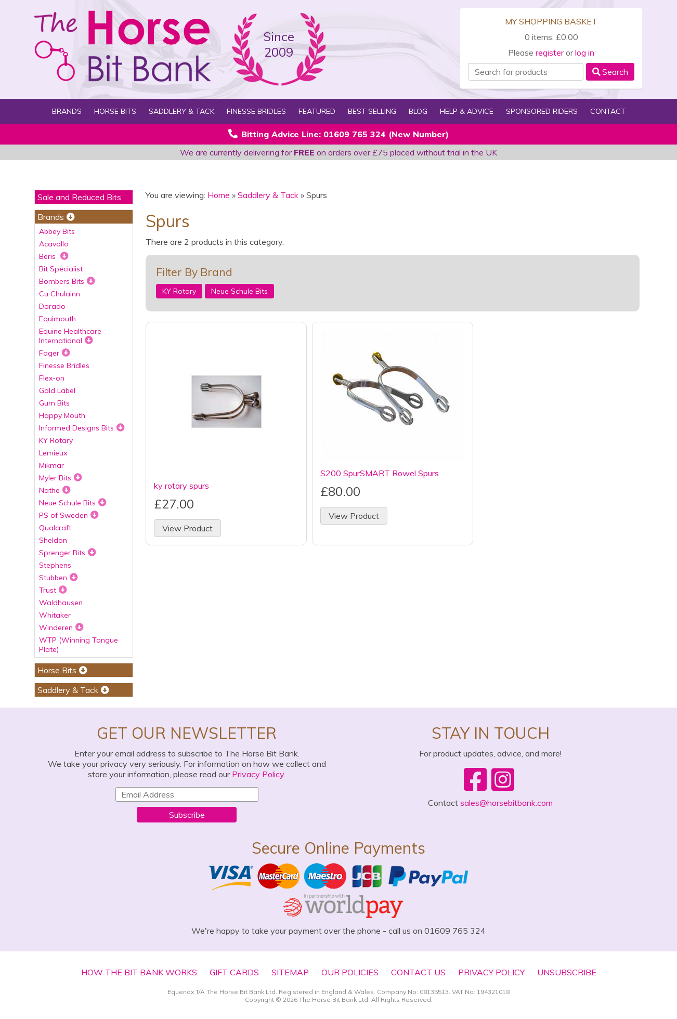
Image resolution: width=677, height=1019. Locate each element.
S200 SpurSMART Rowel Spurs (379, 473)
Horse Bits (115, 111)
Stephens (55, 565)
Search (610, 72)
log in (584, 52)
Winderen (61, 627)
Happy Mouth (62, 415)
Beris (54, 256)
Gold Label (57, 390)
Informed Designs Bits (82, 428)
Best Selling (372, 111)
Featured (316, 111)
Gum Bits (54, 403)
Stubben (58, 577)
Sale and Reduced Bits (79, 197)
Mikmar (51, 465)
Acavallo (54, 244)
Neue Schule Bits (73, 502)
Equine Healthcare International (70, 335)
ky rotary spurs (181, 485)
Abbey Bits (57, 231)
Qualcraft (55, 527)
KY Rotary (56, 440)
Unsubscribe (566, 972)
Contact (608, 111)
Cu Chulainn (59, 293)
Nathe (55, 490)
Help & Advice (466, 111)
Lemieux (53, 453)
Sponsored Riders (542, 111)
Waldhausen (61, 602)
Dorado (52, 306)
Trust (53, 590)
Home (218, 195)
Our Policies (350, 972)
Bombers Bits (67, 281)
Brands (67, 111)
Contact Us (418, 972)
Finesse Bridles (256, 111)
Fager (54, 353)
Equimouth (57, 318)
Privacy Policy (258, 774)
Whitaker (55, 615)
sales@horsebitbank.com (506, 803)
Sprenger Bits (67, 552)
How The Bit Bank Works (139, 972)
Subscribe (187, 814)
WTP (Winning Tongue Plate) (78, 644)
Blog (418, 111)
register (550, 52)
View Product (187, 528)
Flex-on (51, 378)
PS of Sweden (69, 515)
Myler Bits (60, 477)
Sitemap (290, 972)
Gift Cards (234, 972)
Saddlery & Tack (181, 111)
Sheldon (53, 540)
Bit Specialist (61, 268)
